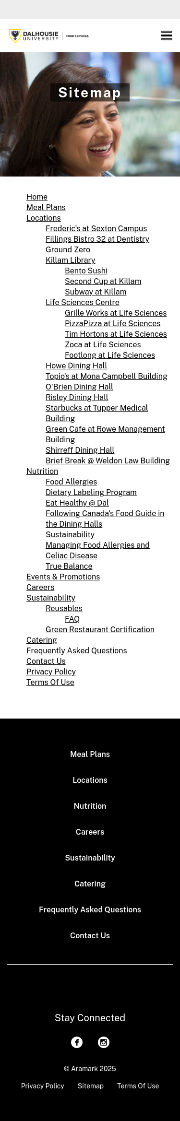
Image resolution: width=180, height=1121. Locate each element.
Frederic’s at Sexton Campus (96, 228)
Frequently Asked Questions (76, 650)
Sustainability (70, 534)
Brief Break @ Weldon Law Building (108, 460)
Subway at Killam (95, 291)
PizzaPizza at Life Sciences (112, 323)
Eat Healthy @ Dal (77, 502)
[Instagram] (103, 1042)
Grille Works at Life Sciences (116, 313)
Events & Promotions (63, 576)
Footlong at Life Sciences (110, 355)
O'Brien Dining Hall (79, 386)
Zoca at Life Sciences (103, 344)
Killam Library (71, 260)
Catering (41, 640)
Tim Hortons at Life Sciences (116, 334)
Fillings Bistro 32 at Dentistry (97, 239)
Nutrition (42, 471)
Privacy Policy (51, 671)
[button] (166, 35)
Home (37, 196)
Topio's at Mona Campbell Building (107, 376)
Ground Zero (68, 249)
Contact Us (46, 661)
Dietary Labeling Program (91, 492)
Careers (40, 587)
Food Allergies (71, 481)
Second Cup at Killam (103, 281)
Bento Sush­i (86, 270)
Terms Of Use (50, 682)
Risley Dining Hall (77, 397)
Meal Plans (46, 207)
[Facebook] (76, 1042)
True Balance (69, 566)
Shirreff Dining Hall (80, 450)
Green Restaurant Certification (100, 629)
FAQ (72, 619)
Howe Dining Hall (76, 365)
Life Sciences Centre (83, 302)
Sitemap (91, 1086)
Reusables (64, 608)
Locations (43, 218)
